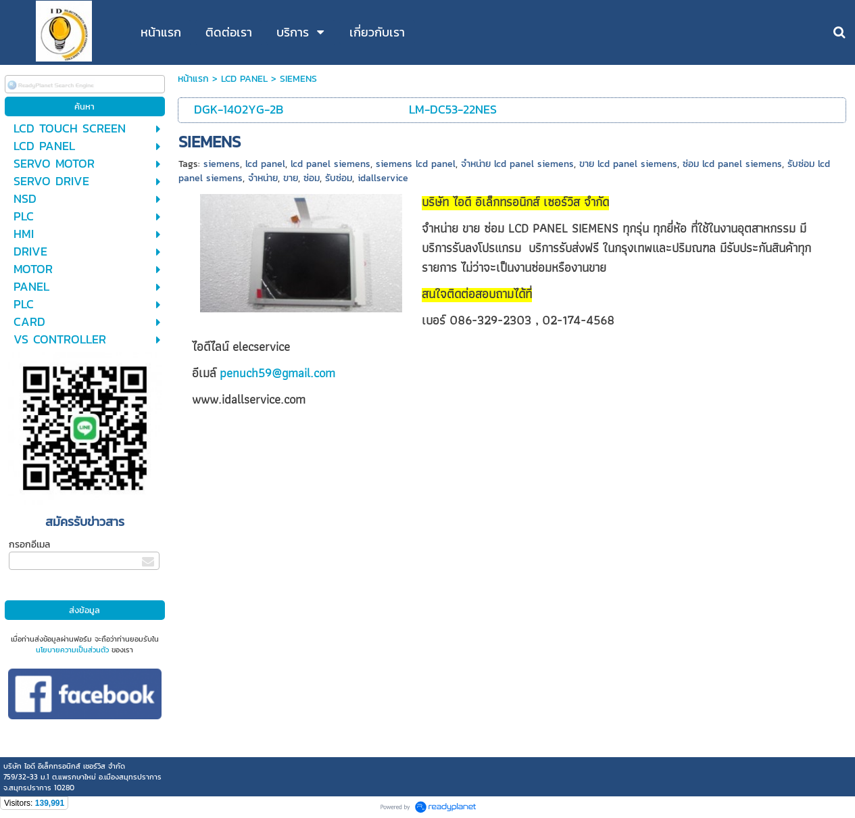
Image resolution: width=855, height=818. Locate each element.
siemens (221, 164)
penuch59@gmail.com (277, 373)
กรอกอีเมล (29, 544)
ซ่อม (311, 178)
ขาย (290, 178)
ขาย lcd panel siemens (628, 164)
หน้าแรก (193, 79)
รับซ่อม (338, 178)
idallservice (383, 178)
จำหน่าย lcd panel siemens (517, 164)
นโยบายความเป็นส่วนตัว (72, 649)
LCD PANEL (244, 79)
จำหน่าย (263, 178)
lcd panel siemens (330, 164)
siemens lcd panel (416, 164)
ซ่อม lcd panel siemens (732, 164)
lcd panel (265, 164)
